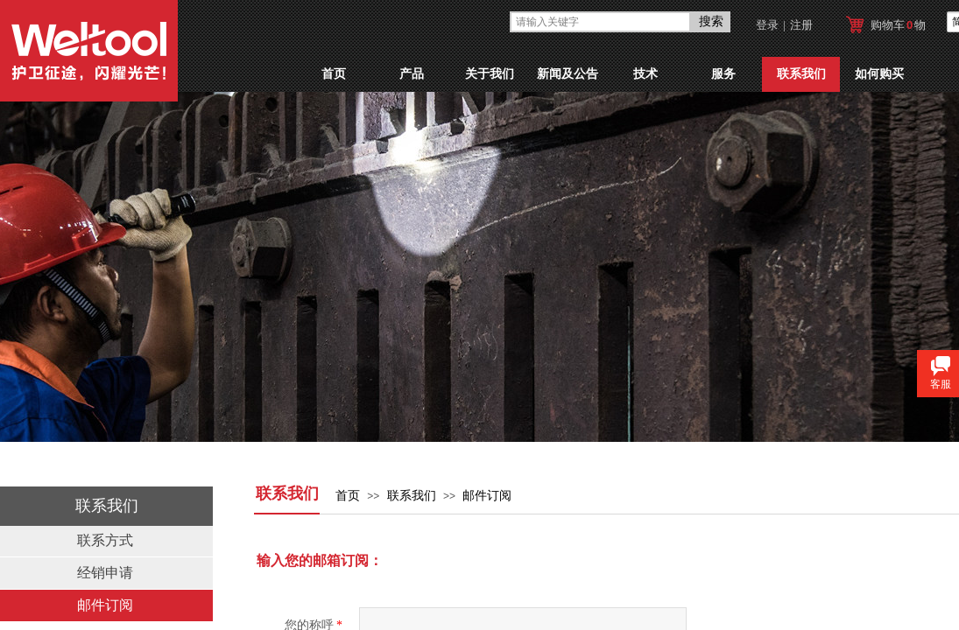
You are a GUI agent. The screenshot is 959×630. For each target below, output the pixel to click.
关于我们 (489, 73)
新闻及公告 (567, 73)
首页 (333, 73)
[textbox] (600, 21)
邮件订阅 (486, 495)
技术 (645, 73)
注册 (801, 25)
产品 (411, 73)
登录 (767, 25)
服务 (723, 73)
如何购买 (879, 73)
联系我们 (801, 73)
